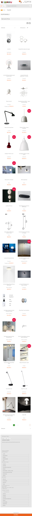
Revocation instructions (7, 472)
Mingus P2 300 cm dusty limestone (24, 128)
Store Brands (5, 458)
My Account (5, 480)
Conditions (5, 503)
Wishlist (4, 479)
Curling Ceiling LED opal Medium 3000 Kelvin (9, 285)
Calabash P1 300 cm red (9, 153)
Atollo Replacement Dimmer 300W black (24, 206)
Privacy (4, 500)
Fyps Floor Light (24, 388)
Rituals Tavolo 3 (9, 101)
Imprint (4, 475)
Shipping (4, 465)
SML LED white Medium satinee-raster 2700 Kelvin (24, 337)
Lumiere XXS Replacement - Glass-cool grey (24, 285)
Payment (4, 464)
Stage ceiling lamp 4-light (24, 362)
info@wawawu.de (6, 491)
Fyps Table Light (9, 388)
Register (4, 482)
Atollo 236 (24, 414)
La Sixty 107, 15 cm (9, 205)
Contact (4, 493)
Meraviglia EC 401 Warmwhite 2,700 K (24, 259)
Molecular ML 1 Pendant (9, 179)
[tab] (16, 18)
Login (4, 484)
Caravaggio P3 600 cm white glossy (24, 154)
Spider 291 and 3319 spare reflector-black (9, 232)
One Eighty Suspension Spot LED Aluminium (9, 337)
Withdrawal (5, 502)
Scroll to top (16, 512)
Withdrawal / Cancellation (8, 470)
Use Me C (9, 49)
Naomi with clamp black (9, 127)
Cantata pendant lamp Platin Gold (9, 363)
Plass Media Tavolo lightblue (24, 310)
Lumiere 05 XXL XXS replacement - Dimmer (24, 76)
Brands (4, 457)
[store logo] (6, 2)
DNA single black (24, 179)
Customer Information (7, 467)
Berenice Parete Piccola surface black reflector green (9, 415)
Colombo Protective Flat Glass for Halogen (24, 232)
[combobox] (18, 6)
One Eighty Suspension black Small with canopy (9, 311)
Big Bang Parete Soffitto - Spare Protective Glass (24, 102)
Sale (4, 460)
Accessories (5, 455)
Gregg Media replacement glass (24, 49)
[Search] (30, 6)
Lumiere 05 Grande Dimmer (9, 258)
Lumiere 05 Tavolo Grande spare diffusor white (9, 76)
